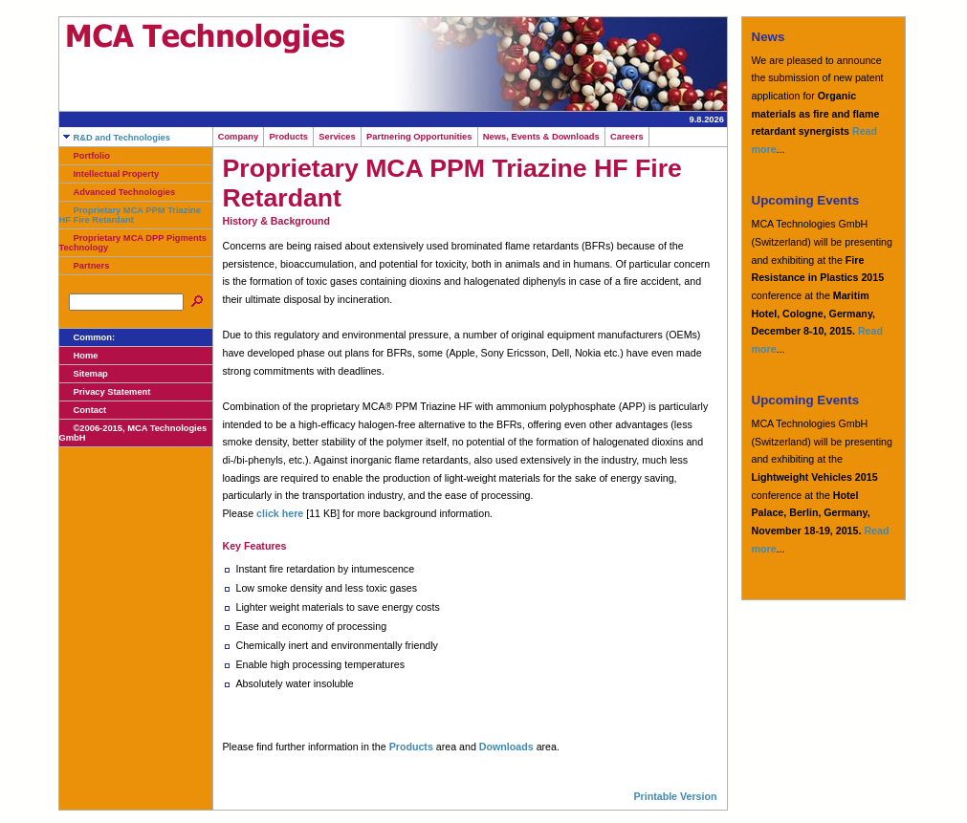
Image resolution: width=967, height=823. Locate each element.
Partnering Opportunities (419, 136)
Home (79, 355)
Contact (83, 410)
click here (279, 513)
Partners (84, 266)
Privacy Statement (105, 392)
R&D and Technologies (114, 137)
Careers (626, 136)
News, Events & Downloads (541, 136)
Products (288, 136)
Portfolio (84, 156)
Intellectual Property (109, 174)
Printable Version (674, 796)
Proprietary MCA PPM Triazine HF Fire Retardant (130, 215)
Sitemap (83, 374)
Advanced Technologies (117, 192)
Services (337, 136)
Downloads (506, 746)
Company (238, 136)
